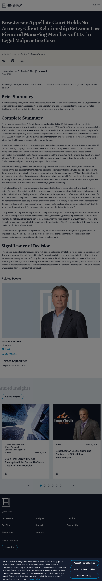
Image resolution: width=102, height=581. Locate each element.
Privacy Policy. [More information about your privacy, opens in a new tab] (33, 579)
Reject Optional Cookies (84, 569)
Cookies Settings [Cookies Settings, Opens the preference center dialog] (84, 575)
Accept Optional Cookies (84, 563)
